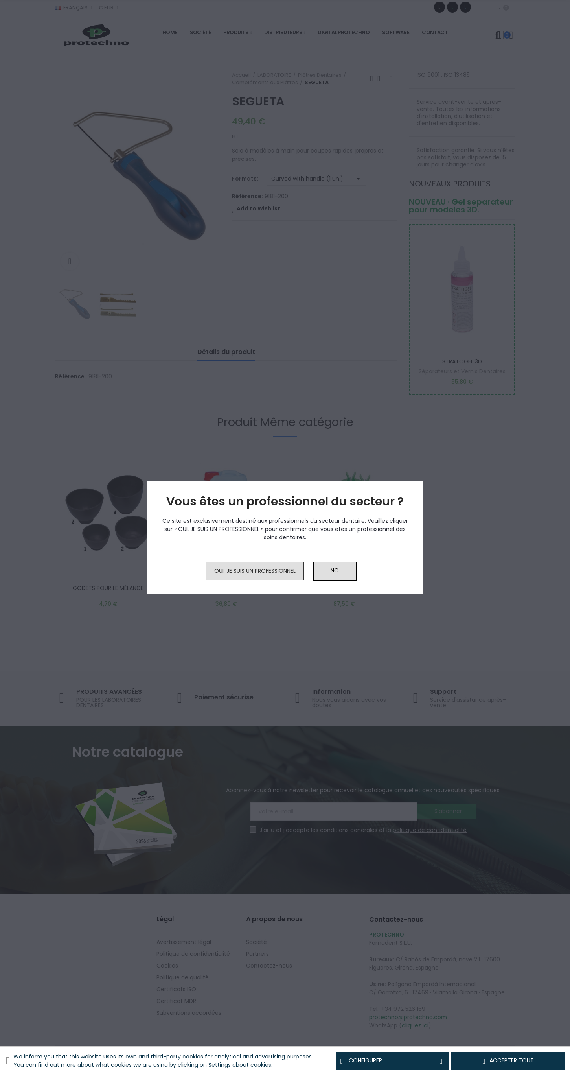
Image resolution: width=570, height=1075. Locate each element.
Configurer (392, 1061)
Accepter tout (508, 1061)
